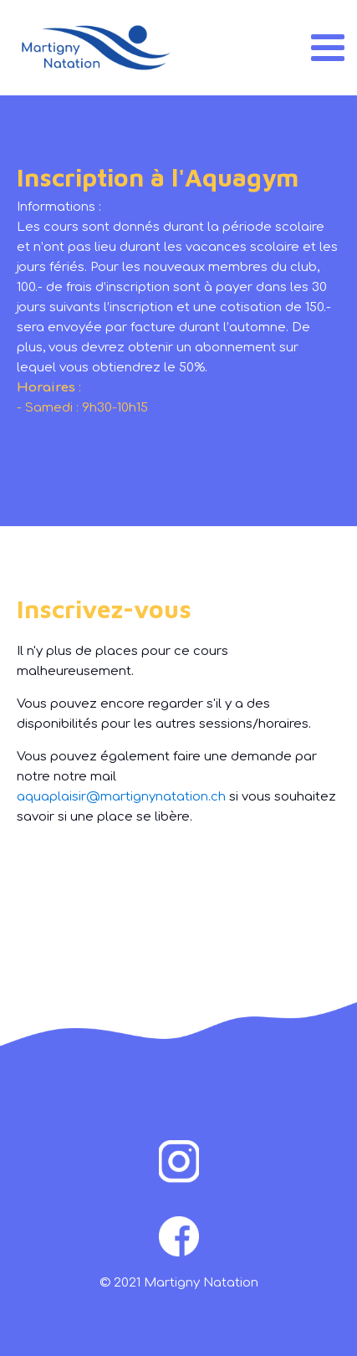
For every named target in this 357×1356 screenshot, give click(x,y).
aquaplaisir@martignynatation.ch (121, 797)
